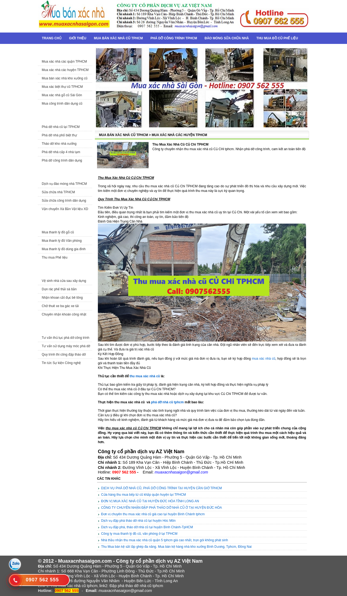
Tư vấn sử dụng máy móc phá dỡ (66, 346)
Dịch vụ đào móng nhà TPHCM (64, 184)
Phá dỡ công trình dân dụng (62, 160)
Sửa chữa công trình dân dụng (64, 200)
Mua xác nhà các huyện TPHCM (65, 70)
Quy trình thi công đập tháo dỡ (64, 354)
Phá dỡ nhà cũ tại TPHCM (61, 127)
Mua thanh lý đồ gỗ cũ (58, 232)
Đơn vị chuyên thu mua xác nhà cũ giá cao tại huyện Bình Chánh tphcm (153, 514)
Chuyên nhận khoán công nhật (64, 314)
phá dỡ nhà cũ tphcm (167, 402)
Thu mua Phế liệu (55, 257)
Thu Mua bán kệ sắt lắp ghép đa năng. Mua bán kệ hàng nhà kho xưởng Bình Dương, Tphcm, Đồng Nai (176, 547)
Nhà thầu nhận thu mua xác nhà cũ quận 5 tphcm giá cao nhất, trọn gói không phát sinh (164, 540)
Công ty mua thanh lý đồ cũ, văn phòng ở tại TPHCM (139, 534)
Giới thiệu (77, 38)
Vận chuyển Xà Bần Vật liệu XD (65, 209)
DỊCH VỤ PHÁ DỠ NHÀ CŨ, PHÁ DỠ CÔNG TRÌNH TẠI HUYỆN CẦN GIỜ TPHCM (161, 488)
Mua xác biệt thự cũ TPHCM (62, 87)
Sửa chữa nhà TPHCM (58, 192)
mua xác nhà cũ (263, 358)
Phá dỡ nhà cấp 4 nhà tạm (61, 152)
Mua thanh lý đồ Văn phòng (62, 241)
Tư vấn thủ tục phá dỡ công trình (65, 338)
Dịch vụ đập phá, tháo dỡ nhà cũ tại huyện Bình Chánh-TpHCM (147, 527)
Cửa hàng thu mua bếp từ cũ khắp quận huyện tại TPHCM (143, 495)
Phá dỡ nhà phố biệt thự (59, 135)
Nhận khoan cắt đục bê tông (62, 297)
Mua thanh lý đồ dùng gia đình (64, 249)
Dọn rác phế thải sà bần (59, 289)
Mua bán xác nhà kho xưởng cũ (64, 78)
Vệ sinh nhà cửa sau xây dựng (64, 281)
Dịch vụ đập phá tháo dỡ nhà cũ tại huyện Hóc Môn (138, 521)
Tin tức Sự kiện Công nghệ (61, 363)
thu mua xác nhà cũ (145, 376)
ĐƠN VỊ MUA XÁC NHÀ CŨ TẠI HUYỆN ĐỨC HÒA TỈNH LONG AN (150, 501)
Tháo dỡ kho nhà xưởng (59, 144)
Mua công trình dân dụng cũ (62, 103)
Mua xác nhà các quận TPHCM (64, 61)
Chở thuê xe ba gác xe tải (60, 306)
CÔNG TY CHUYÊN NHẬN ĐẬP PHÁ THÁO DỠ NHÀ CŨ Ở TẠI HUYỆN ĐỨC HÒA (161, 508)
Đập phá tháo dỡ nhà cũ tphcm (136, 586)
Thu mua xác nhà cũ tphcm (74, 586)
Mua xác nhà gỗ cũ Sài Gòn (62, 95)
